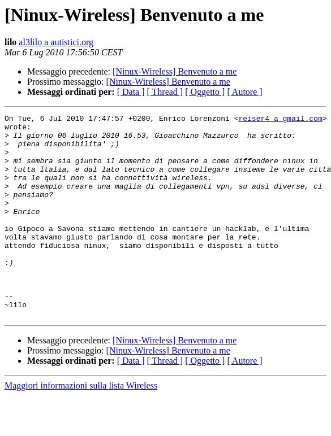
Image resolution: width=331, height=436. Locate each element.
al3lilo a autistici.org (56, 42)
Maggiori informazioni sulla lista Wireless (81, 426)
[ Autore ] (244, 92)
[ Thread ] (165, 92)
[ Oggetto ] (205, 92)
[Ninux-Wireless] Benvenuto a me (175, 71)
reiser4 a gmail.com (280, 120)
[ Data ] (131, 92)
